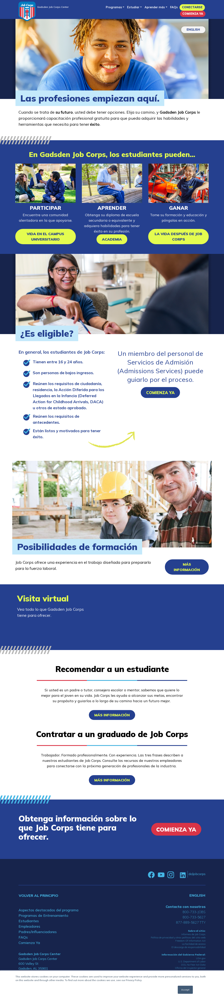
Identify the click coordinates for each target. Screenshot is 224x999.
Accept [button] (185, 989)
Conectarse (192, 7)
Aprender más (155, 7)
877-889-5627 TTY (191, 922)
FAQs (174, 7)
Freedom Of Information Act (190, 940)
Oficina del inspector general (190, 967)
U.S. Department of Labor (192, 961)
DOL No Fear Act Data (193, 964)
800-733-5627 (194, 917)
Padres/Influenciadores (37, 931)
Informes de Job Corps (193, 934)
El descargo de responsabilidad (189, 947)
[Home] (27, 11)
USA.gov (201, 958)
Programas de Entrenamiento (43, 915)
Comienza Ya (192, 14)
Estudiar (133, 7)
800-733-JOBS (194, 912)
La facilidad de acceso (194, 943)
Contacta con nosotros (186, 906)
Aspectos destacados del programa (48, 910)
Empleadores (29, 926)
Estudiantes (28, 921)
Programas (114, 7)
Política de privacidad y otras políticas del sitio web (178, 937)
